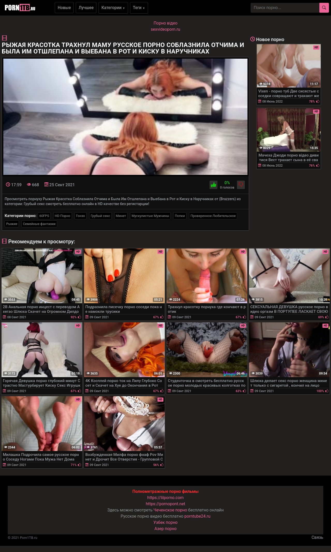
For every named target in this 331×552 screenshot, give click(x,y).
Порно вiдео (165, 23)
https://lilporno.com (165, 497)
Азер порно (165, 528)
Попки (180, 216)
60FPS (44, 216)
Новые (64, 7)
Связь (317, 537)
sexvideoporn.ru (165, 29)
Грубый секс (100, 216)
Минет (121, 216)
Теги (139, 7)
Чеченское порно (170, 510)
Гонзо (80, 216)
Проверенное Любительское (213, 216)
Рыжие (11, 224)
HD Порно (62, 216)
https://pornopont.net (165, 503)
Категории (113, 7)
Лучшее (86, 7)
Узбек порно (165, 522)
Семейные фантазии (39, 224)
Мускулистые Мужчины (150, 216)
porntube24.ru (197, 516)
